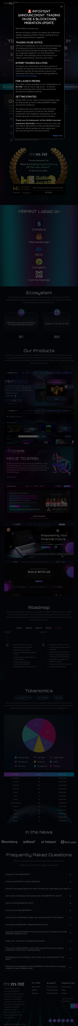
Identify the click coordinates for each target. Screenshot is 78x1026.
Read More (57, 136)
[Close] (61, 6)
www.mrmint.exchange (26, 76)
